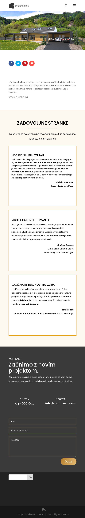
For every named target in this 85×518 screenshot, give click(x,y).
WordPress (63, 514)
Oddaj (68, 500)
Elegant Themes (36, 514)
